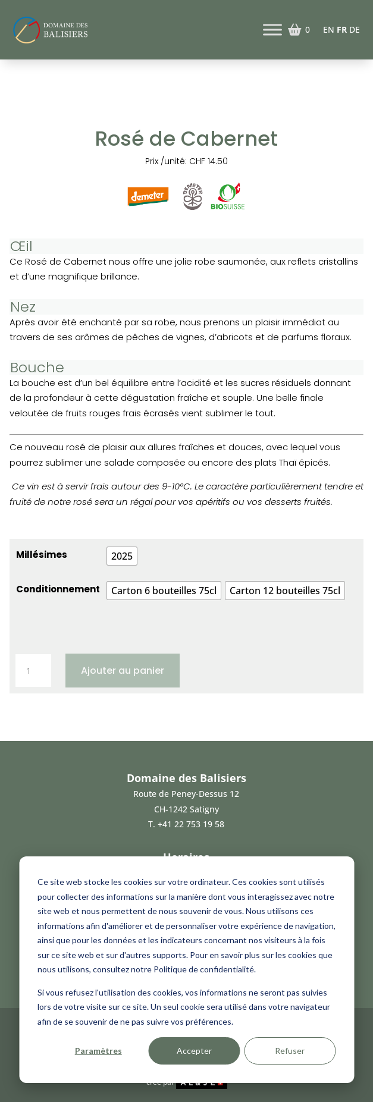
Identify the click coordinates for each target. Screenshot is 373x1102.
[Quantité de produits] (33, 670)
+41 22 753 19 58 (191, 824)
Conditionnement (58, 589)
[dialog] (186, 969)
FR (342, 29)
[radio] (122, 556)
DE (354, 29)
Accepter (194, 1051)
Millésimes (41, 554)
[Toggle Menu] (272, 29)
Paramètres (98, 1051)
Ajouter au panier (122, 670)
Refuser (290, 1051)
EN (328, 29)
